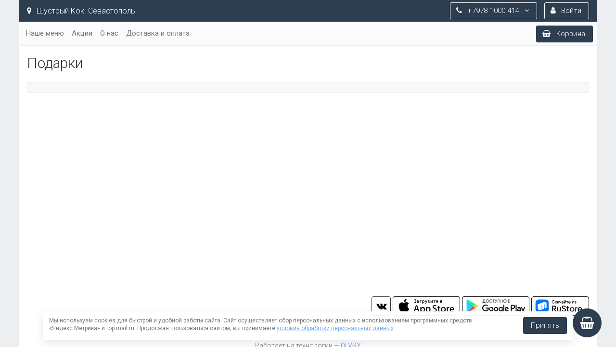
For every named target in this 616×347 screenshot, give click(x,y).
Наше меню (45, 33)
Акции (82, 33)
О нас (109, 33)
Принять (545, 325)
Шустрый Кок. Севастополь (81, 10)
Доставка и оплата (158, 33)
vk (381, 306)
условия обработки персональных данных (335, 328)
